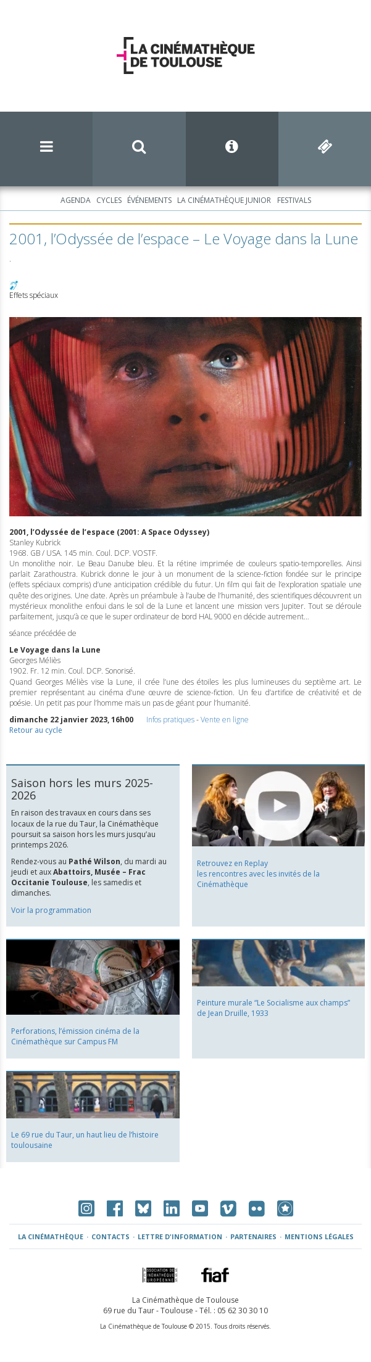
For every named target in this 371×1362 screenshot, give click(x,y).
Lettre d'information (180, 1236)
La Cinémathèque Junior (224, 200)
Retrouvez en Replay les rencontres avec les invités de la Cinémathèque (258, 873)
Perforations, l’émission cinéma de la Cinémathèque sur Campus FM (75, 1036)
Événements (149, 200)
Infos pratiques (170, 719)
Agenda (75, 200)
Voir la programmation (51, 910)
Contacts (110, 1236)
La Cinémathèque (50, 1236)
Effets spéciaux (33, 295)
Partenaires (253, 1236)
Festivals (294, 200)
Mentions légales (319, 1236)
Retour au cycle (35, 730)
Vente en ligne (225, 719)
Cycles (109, 200)
